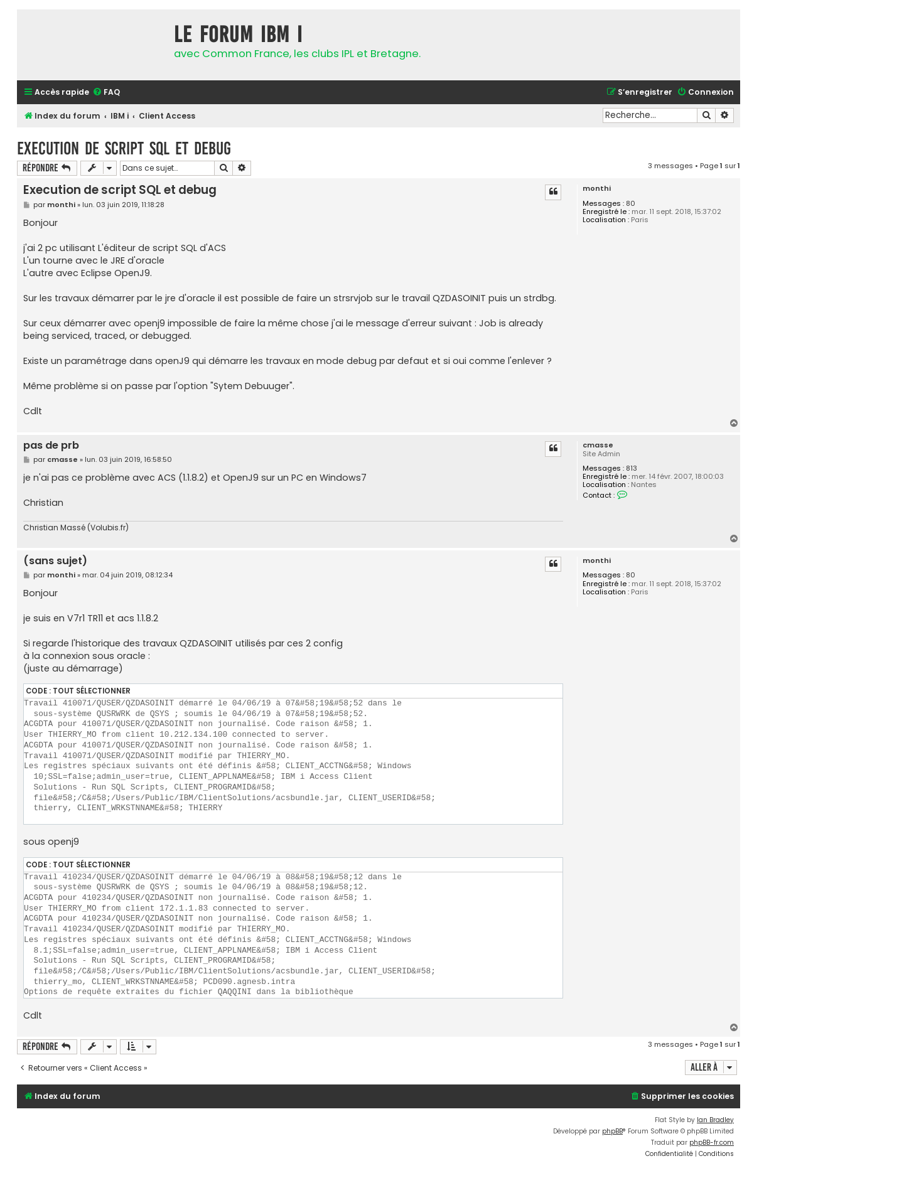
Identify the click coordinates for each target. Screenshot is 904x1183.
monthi (597, 189)
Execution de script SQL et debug (124, 148)
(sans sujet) (55, 561)
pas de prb (51, 445)
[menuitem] (106, 92)
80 (630, 204)
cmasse (598, 445)
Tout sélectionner (92, 691)
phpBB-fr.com (711, 1142)
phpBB (612, 1131)
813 (631, 468)
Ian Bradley (715, 1120)
